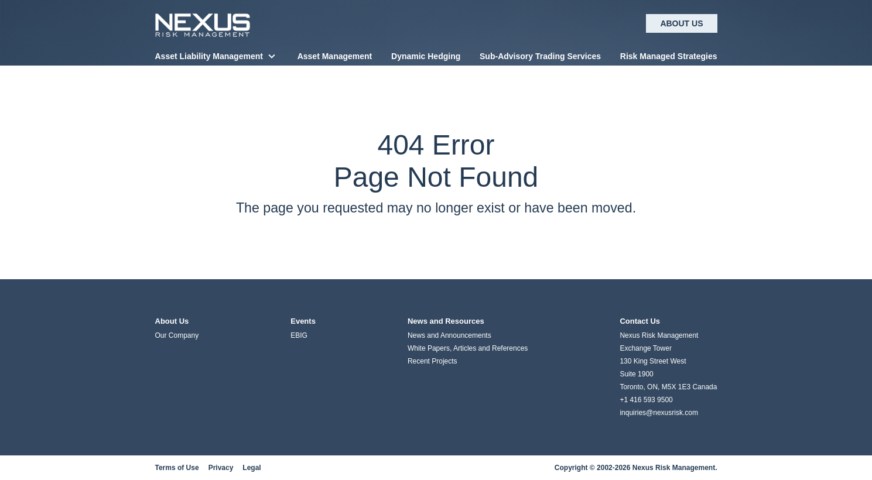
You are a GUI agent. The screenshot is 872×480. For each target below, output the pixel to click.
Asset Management (334, 56)
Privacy (221, 468)
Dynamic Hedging (425, 56)
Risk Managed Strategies (668, 56)
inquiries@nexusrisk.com (659, 413)
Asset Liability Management (209, 56)
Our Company (177, 335)
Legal (251, 468)
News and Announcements (449, 335)
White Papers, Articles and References (468, 348)
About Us (681, 23)
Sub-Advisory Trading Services (540, 56)
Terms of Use (177, 468)
